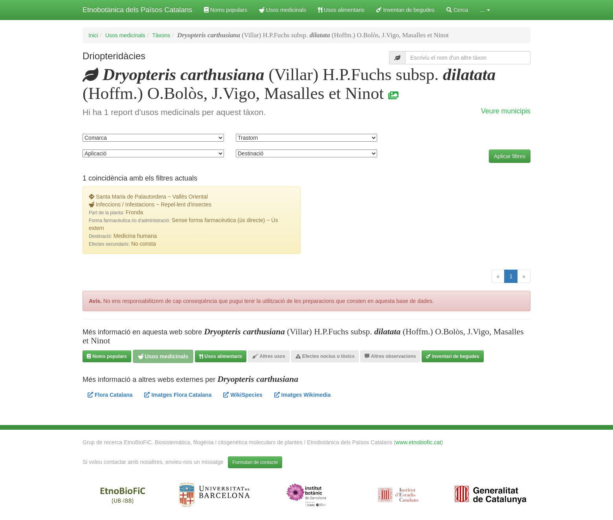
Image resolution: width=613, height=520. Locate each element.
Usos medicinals (282, 10)
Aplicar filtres (509, 156)
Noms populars (225, 10)
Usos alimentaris (341, 10)
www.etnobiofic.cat (418, 442)
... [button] (485, 10)
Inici (93, 35)
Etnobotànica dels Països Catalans (137, 10)
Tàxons (161, 35)
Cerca (457, 10)
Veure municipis (505, 111)
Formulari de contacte (255, 462)
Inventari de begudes (405, 10)
